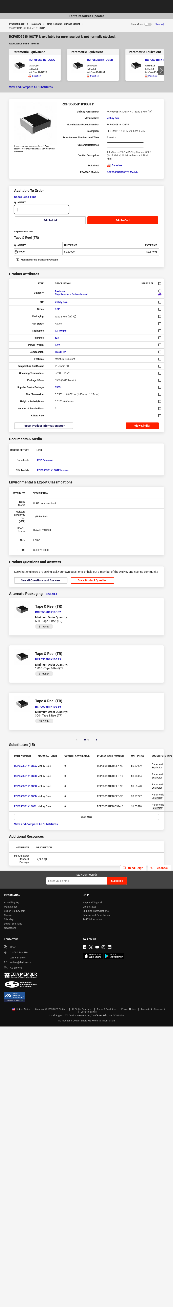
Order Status (89, 906)
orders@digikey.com (18, 962)
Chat (10, 947)
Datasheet (115, 165)
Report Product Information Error (44, 425)
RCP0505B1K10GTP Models (122, 172)
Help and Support (92, 902)
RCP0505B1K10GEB (100, 59)
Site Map (9, 919)
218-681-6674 (15, 957)
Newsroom (10, 928)
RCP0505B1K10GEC (158, 59)
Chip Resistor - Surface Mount (63, 24)
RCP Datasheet (45, 460)
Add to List (50, 220)
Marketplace (10, 906)
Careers (8, 915)
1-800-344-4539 (16, 953)
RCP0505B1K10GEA (42, 59)
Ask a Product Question (92, 580)
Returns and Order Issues (96, 915)
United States (21, 1009)
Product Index (16, 24)
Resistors (36, 24)
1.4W (58, 345)
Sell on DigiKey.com (14, 911)
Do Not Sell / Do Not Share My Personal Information (86, 1020)
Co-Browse (13, 968)
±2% (57, 337)
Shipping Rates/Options (96, 911)
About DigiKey (12, 902)
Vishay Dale (113, 118)
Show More (86, 817)
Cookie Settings (89, 1012)
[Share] (159, 24)
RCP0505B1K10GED (25, 796)
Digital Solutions (13, 923)
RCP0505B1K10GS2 (25, 806)
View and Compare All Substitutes (31, 87)
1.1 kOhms (60, 330)
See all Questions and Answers (41, 580)
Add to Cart (122, 220)
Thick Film (60, 352)
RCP (57, 309)
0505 (58, 387)
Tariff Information (92, 919)
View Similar (142, 425)
